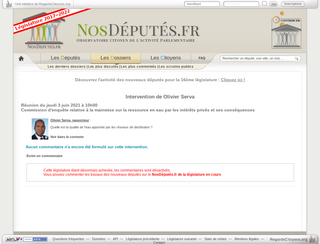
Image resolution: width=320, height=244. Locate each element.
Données (98, 239)
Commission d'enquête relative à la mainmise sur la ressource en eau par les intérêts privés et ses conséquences (138, 110)
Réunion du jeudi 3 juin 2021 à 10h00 (59, 105)
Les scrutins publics (176, 66)
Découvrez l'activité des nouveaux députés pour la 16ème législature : (160, 79)
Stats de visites (215, 239)
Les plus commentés (138, 66)
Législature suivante (182, 239)
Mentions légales (247, 239)
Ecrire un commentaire (44, 156)
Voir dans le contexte (67, 137)
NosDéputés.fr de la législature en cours (186, 174)
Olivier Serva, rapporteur (69, 120)
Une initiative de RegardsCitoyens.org (42, 4)
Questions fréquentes (68, 239)
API (115, 239)
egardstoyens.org (288, 239)
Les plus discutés (103, 66)
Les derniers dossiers (67, 66)
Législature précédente (142, 239)
